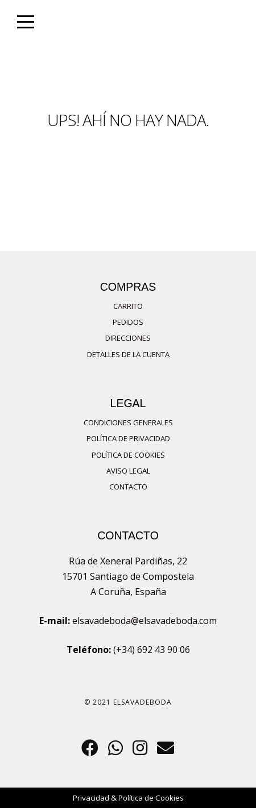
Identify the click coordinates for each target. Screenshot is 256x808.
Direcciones (128, 338)
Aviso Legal (128, 471)
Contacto (128, 487)
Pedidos (128, 322)
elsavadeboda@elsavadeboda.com (144, 620)
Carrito (128, 306)
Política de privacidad (128, 438)
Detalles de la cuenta (128, 354)
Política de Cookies (128, 455)
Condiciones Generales (128, 422)
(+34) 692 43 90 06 (151, 649)
